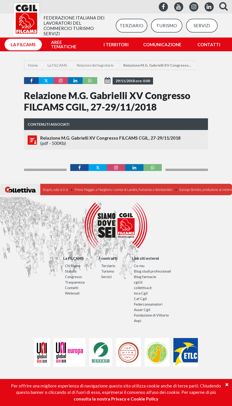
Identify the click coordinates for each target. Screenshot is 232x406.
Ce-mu (139, 265)
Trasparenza (75, 282)
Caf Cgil (140, 298)
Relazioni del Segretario (95, 65)
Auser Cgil (142, 309)
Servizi (106, 276)
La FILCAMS (57, 65)
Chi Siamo (73, 265)
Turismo (107, 271)
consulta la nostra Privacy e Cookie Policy (116, 398)
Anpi (137, 320)
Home (33, 65)
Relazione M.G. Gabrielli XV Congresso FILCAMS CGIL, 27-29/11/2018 (116, 140)
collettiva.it (143, 287)
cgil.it (138, 282)
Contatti (71, 287)
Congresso (73, 276)
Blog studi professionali (152, 271)
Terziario (108, 265)
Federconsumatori (148, 304)
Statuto (71, 271)
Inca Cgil (141, 293)
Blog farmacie (145, 276)
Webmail (72, 293)
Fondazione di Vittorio (151, 315)
